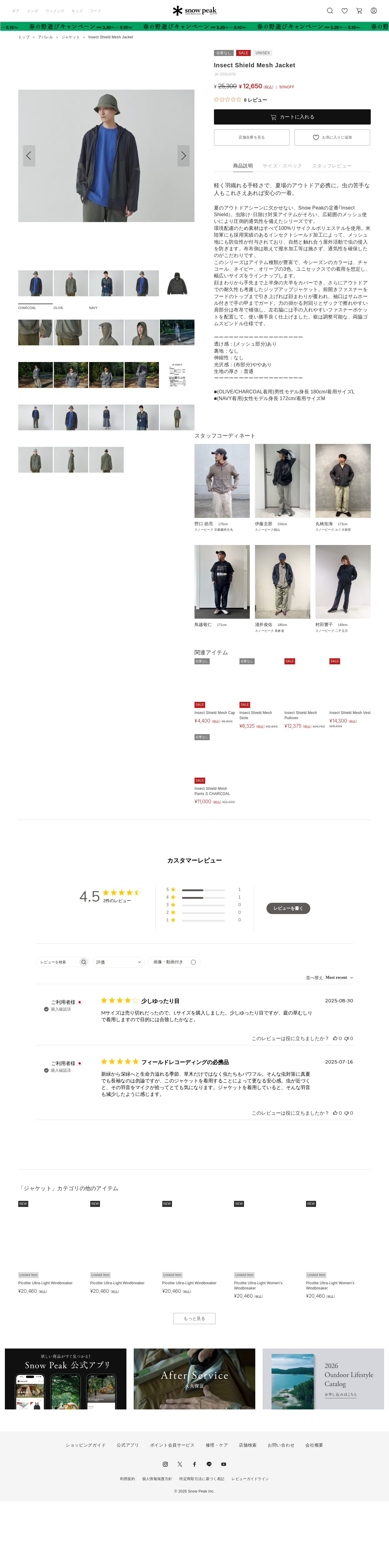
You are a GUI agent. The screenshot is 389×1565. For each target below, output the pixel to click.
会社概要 (314, 1509)
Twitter (180, 1528)
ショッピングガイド (86, 1509)
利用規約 (127, 1542)
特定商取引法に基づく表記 (201, 1542)
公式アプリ (128, 1509)
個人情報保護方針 (157, 1542)
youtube (224, 1528)
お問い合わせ (281, 1509)
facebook (194, 1528)
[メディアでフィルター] (174, 1026)
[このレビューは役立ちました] (335, 1102)
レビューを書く (288, 972)
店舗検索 (248, 1509)
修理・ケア (217, 1509)
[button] (183, 156)
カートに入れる (297, 116)
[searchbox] (57, 1025)
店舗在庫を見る (252, 137)
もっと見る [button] (194, 1382)
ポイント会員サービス (172, 1509)
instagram (165, 1528)
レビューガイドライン (250, 1542)
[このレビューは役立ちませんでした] (346, 1102)
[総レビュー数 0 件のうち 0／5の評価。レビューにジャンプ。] (240, 99)
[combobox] (118, 1026)
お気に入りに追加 (337, 137)
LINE (209, 1528)
